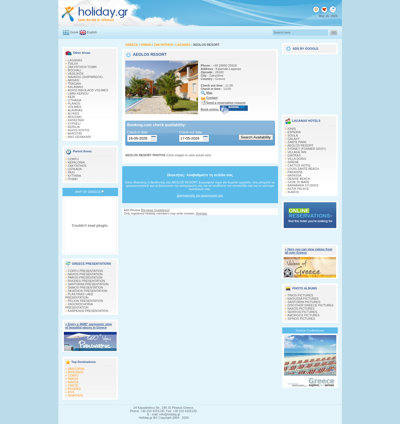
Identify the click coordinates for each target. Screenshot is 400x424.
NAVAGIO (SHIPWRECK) (85, 77)
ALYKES (73, 113)
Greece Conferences (310, 330)
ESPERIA (294, 132)
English (92, 32)
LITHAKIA (74, 100)
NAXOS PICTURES (301, 308)
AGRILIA (73, 126)
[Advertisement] (310, 82)
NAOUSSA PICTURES (303, 298)
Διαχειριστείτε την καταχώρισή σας (200, 195)
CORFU (73, 159)
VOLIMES (74, 106)
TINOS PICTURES (300, 295)
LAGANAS (75, 60)
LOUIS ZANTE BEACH (303, 168)
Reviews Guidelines (155, 210)
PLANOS (74, 103)
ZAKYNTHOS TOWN (82, 67)
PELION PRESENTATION (85, 300)
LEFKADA (75, 169)
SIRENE (293, 162)
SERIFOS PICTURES (302, 312)
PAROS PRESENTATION (85, 277)
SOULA (293, 135)
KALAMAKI (75, 87)
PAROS (73, 378)
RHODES (74, 388)
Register (201, 213)
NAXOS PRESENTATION (85, 274)
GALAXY (294, 138)
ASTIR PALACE (298, 188)
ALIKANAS (75, 110)
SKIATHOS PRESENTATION (87, 290)
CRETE (73, 385)
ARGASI (73, 80)
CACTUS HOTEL (299, 165)
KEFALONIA (76, 162)
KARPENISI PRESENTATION (88, 310)
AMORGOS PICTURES (303, 315)
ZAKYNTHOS (77, 165)
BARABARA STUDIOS (303, 185)
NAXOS (73, 382)
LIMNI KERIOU (78, 93)
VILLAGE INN (297, 152)
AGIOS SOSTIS (78, 130)
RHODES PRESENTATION (86, 280)
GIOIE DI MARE (298, 182)
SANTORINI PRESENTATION (88, 284)
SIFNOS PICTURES (301, 318)
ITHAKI (73, 179)
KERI (71, 97)
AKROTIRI (75, 133)
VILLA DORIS (297, 158)
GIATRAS (294, 155)
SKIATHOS (75, 395)
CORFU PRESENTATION (85, 270)
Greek (74, 32)
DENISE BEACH (299, 178)
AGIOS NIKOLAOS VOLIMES (88, 90)
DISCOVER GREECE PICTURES (311, 305)
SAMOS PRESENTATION (85, 287)
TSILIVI (73, 63)
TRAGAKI (74, 83)
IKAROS (293, 192)
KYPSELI (74, 123)
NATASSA (294, 175)
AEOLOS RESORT (300, 145)
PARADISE (295, 172)
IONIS (292, 128)
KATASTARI (76, 120)
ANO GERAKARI (79, 136)
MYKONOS (75, 372)
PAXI (71, 172)
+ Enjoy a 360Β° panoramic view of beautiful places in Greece (88, 325)
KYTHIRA (74, 175)
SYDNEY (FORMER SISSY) (307, 148)
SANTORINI (76, 368)
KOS (71, 392)
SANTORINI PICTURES (304, 302)
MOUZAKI (75, 116)
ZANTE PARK (297, 142)
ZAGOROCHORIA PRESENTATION (79, 305)
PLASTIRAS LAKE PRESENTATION (79, 295)
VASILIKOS (76, 73)
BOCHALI (74, 70)
